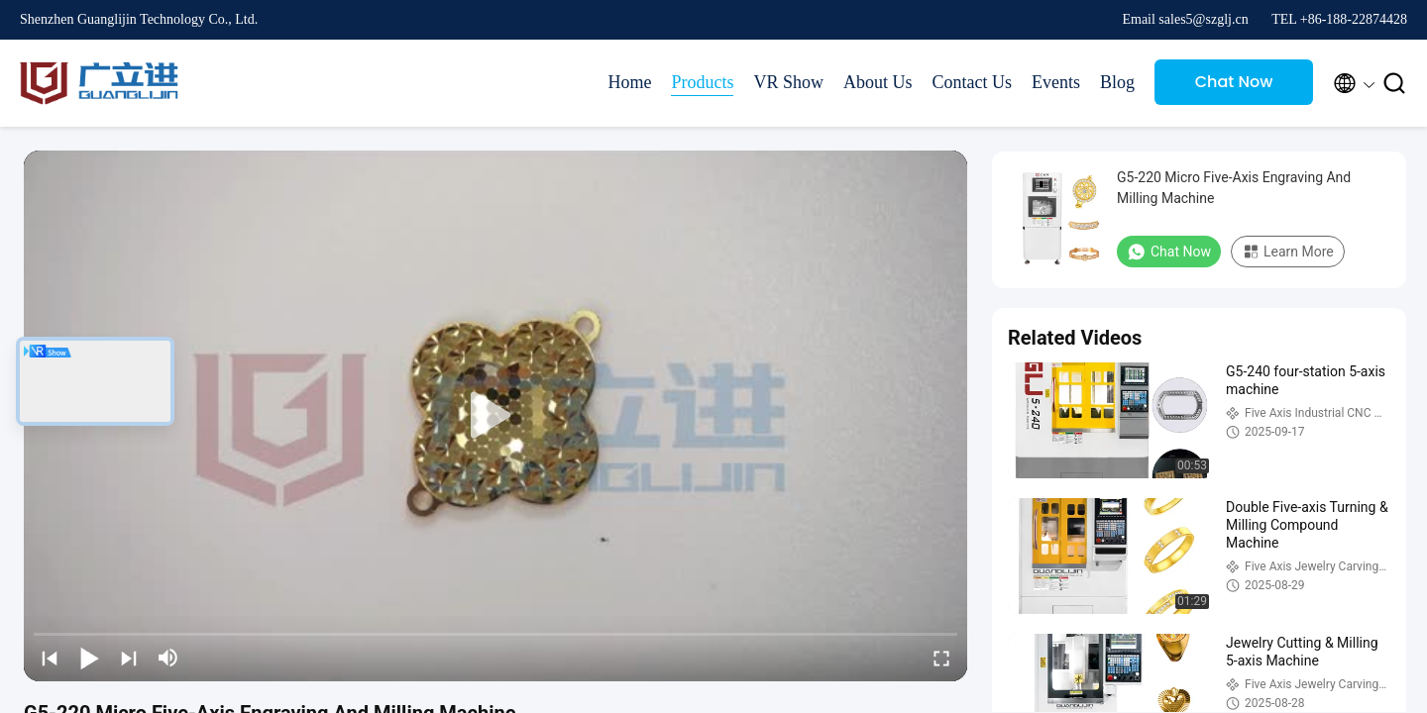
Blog (1117, 82)
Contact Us (972, 82)
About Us (878, 82)
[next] (129, 657)
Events (1056, 82)
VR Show (788, 82)
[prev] (49, 657)
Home (629, 82)
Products (702, 82)
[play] (495, 416)
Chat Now (1234, 81)
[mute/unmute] (168, 657)
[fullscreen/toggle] (941, 657)
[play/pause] (89, 657)
